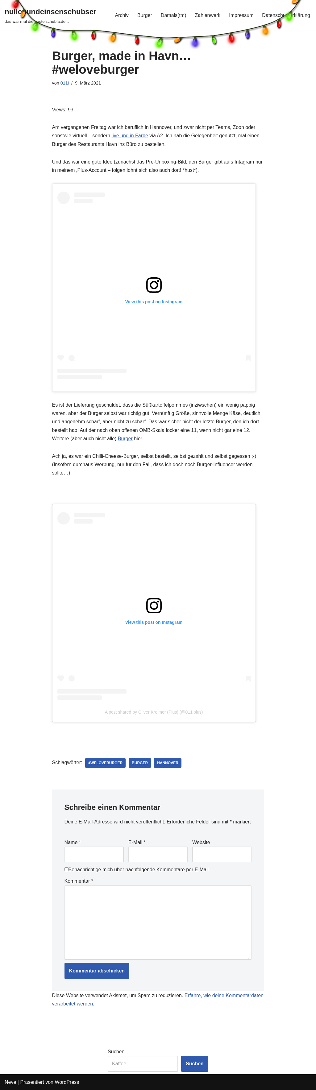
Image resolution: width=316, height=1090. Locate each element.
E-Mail (137, 842)
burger (140, 763)
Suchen (116, 1051)
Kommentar (78, 881)
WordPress (67, 1082)
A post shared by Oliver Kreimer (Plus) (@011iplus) (154, 712)
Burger (125, 438)
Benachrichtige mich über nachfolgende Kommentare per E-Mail (136, 869)
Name (72, 842)
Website (201, 842)
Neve (10, 1082)
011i (64, 83)
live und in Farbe (130, 135)
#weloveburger (105, 763)
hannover (167, 763)
